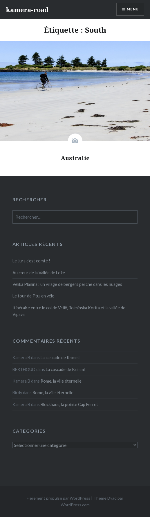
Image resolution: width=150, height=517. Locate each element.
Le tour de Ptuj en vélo (33, 295)
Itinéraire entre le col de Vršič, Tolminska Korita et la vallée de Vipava (68, 311)
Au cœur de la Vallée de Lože (38, 272)
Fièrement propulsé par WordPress (58, 498)
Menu (133, 9)
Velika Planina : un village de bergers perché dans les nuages (67, 284)
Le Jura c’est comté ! (31, 260)
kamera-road (27, 9)
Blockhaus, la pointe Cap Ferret (69, 404)
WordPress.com (75, 504)
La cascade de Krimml (60, 357)
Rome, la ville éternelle (61, 381)
